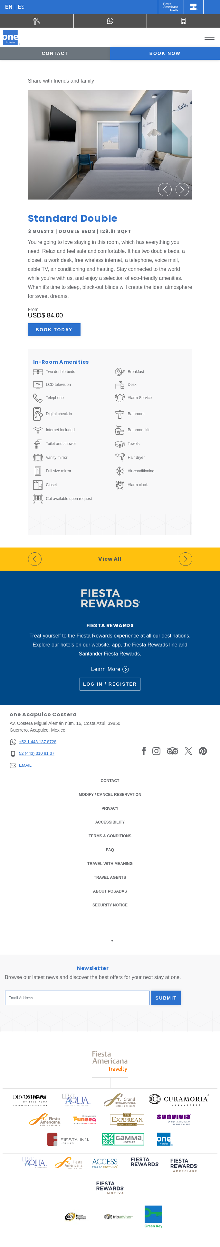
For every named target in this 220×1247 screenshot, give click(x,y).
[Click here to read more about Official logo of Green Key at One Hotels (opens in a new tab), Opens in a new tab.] (153, 1217)
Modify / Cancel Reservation (110, 794)
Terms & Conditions (110, 835)
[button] (165, 189)
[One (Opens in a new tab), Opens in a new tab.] (171, 7)
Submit (166, 998)
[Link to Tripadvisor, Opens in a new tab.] (172, 750)
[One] (193, 7)
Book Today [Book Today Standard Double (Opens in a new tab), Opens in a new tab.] (54, 329)
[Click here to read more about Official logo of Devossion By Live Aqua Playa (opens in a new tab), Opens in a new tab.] (30, 1100)
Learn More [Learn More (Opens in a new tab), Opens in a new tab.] (110, 669)
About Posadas (110, 891)
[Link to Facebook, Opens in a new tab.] (144, 750)
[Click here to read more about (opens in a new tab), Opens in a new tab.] (144, 1166)
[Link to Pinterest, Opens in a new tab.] (203, 750)
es (21, 7)
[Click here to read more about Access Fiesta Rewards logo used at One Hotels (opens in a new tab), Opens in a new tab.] (105, 1162)
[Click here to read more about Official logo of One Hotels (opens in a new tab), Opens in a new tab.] (165, 1139)
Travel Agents (110, 877)
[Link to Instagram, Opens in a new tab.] (156, 750)
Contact (55, 53)
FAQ (110, 850)
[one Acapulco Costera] (11, 37)
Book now (165, 53)
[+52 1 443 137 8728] (33, 742)
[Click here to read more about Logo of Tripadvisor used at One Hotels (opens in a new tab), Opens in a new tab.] (118, 1217)
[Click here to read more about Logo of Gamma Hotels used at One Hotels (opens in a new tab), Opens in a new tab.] (123, 1139)
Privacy (109, 808)
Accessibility (110, 822)
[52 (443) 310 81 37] (33, 753)
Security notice (110, 905)
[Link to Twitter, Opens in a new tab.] (188, 750)
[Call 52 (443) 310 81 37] (183, 21)
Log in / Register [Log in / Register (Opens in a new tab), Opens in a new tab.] (110, 684)
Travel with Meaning (110, 863)
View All (110, 559)
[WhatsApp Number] (110, 21)
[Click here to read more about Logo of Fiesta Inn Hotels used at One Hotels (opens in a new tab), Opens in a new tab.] (68, 1139)
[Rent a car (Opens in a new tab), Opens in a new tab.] (36, 21)
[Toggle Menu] (210, 37)
